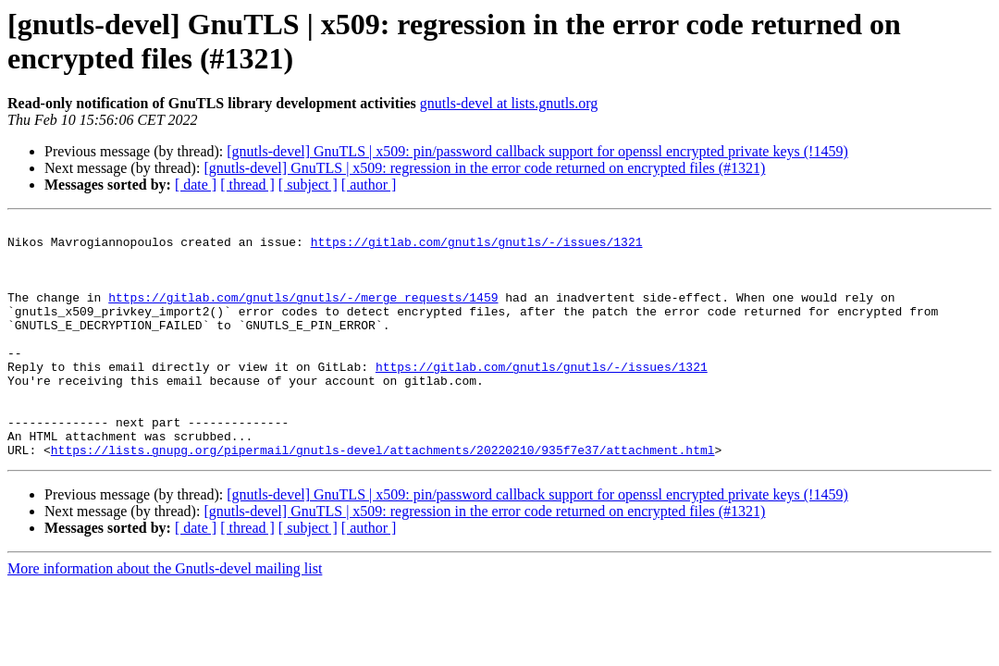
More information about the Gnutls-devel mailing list (164, 615)
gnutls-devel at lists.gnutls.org (509, 103)
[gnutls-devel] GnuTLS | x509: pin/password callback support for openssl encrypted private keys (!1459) (537, 151)
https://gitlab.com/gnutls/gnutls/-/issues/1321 (477, 247)
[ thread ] (247, 184)
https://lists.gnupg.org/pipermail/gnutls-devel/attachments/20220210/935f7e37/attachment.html (383, 496)
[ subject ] (308, 184)
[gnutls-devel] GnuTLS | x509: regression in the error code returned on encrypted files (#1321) (484, 168)
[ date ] (195, 184)
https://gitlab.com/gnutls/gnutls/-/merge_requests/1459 (303, 313)
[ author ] (369, 184)
